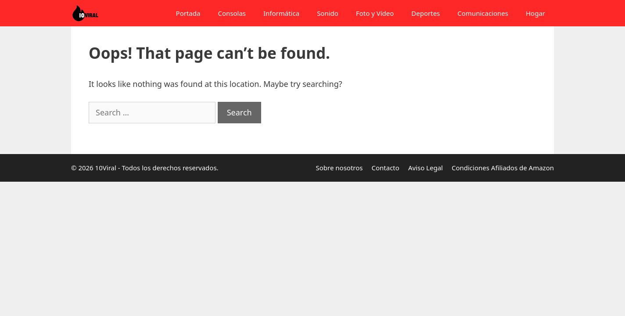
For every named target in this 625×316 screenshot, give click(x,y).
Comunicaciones (482, 13)
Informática (281, 13)
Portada (188, 13)
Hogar (535, 13)
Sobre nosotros (339, 167)
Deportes (425, 13)
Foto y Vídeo (375, 13)
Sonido (327, 13)
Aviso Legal (425, 167)
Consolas (232, 13)
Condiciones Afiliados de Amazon (503, 167)
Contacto (385, 167)
